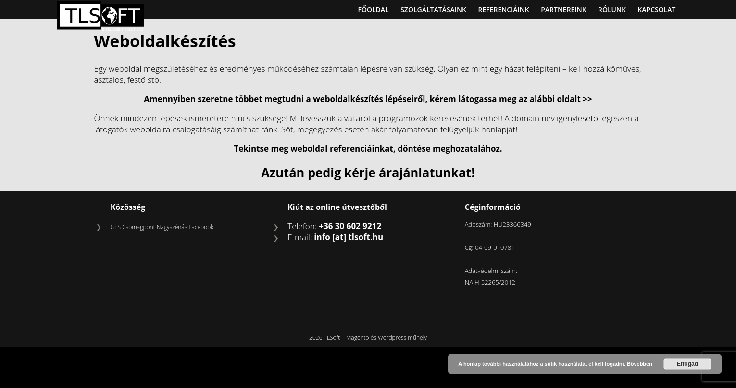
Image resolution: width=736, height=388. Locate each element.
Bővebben (639, 364)
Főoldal (373, 9)
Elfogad (687, 364)
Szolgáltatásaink (433, 9)
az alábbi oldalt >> (555, 98)
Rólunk (612, 9)
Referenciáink (503, 9)
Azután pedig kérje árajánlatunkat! (367, 172)
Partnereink (563, 9)
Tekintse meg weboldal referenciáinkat (313, 148)
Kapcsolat (656, 9)
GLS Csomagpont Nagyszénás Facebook (162, 227)
